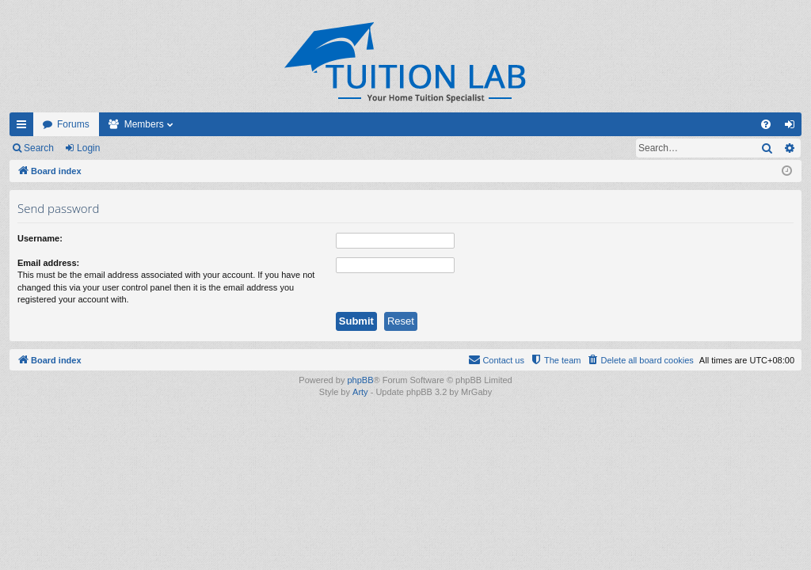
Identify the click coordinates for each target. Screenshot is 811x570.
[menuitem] (766, 124)
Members (144, 124)
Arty (360, 392)
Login (88, 148)
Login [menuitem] (793, 127)
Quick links (24, 127)
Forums (73, 124)
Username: (40, 238)
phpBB (360, 380)
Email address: (48, 263)
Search (39, 148)
